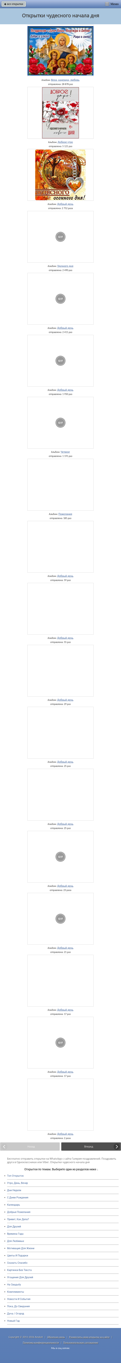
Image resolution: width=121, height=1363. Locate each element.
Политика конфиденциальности (41, 1342)
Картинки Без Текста (19, 1270)
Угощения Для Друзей (20, 1277)
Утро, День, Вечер (17, 1183)
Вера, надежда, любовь (65, 80)
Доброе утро (65, 142)
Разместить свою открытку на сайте (89, 1337)
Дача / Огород (15, 1313)
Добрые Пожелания (18, 1212)
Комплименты (15, 1291)
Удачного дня (65, 266)
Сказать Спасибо (17, 1262)
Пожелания (65, 514)
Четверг (65, 451)
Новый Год (13, 1320)
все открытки (13, 4)
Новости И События (18, 1299)
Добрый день (65, 204)
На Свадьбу (14, 1284)
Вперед (88, 1146)
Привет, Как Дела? (18, 1219)
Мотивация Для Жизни (20, 1248)
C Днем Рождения (17, 1197)
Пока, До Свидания (18, 1306)
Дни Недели (14, 1190)
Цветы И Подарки (17, 1255)
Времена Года (15, 1233)
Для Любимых (15, 1241)
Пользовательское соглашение (80, 1342)
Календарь (13, 1204)
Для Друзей (14, 1226)
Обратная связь (56, 1337)
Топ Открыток (15, 1175)
